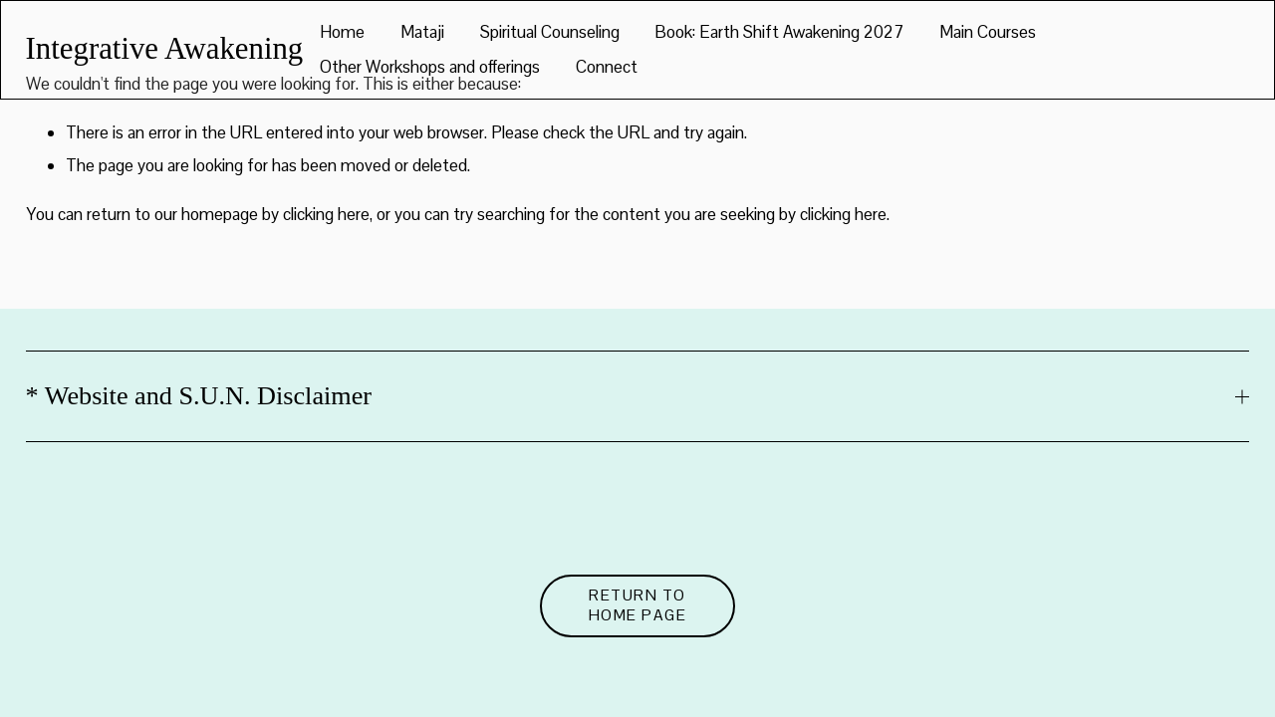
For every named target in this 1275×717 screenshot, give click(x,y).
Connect (607, 67)
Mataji (422, 32)
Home (342, 32)
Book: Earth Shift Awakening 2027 (778, 32)
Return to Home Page (638, 605)
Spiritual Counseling (550, 32)
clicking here (326, 214)
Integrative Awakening (165, 49)
